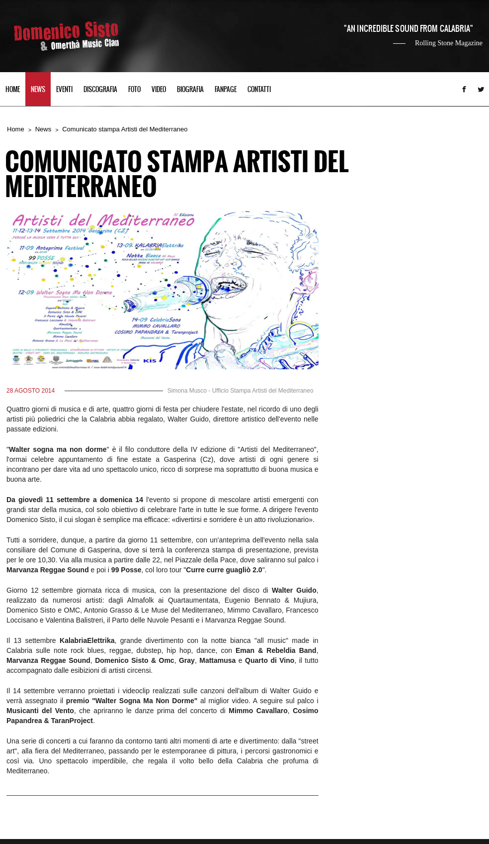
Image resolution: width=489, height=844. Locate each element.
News (43, 129)
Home (15, 129)
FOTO (134, 90)
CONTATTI (259, 90)
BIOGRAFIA (190, 90)
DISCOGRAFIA (100, 90)
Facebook (464, 89)
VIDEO (159, 90)
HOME (12, 90)
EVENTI (64, 90)
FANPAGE (226, 90)
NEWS (38, 90)
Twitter (481, 89)
